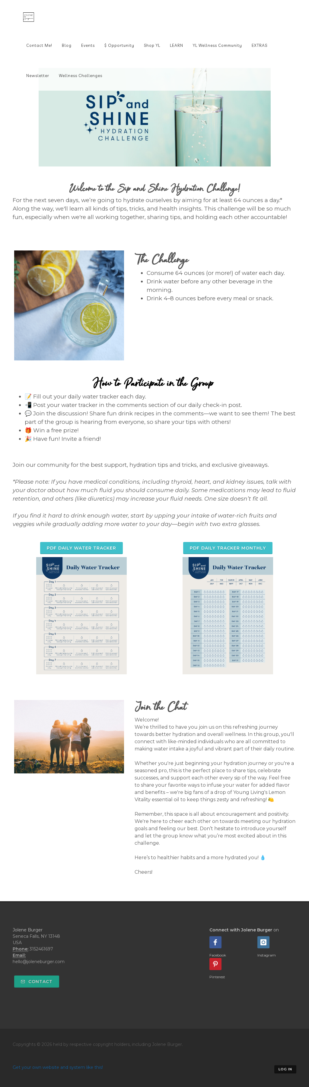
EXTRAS (259, 45)
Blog (67, 45)
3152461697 (41, 949)
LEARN (176, 45)
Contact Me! (39, 45)
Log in (285, 1069)
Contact (37, 981)
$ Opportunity (119, 45)
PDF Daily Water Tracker (81, 548)
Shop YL (152, 45)
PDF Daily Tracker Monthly (228, 548)
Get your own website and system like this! (58, 1067)
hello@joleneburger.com (39, 961)
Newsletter (37, 75)
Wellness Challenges (80, 75)
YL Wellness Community (217, 45)
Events (88, 45)
